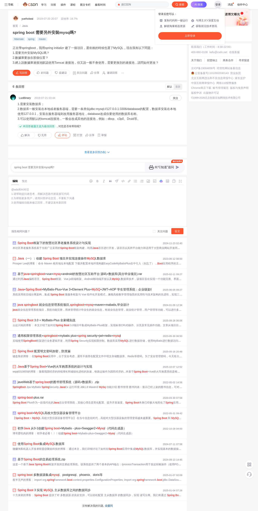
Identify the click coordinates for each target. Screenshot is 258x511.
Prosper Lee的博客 (24, 263)
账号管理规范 (221, 87)
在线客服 (234, 52)
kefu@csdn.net (218, 52)
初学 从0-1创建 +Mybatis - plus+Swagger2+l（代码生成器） (72, 428)
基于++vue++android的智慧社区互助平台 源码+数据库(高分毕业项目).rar (80, 274)
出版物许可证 (211, 92)
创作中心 (242, 4)
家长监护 (240, 78)
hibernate (19, 39)
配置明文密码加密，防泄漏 (44, 351)
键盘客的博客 (21, 356)
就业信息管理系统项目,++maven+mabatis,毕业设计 (73, 304)
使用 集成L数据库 (41, 443)
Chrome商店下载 (201, 87)
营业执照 (235, 73)
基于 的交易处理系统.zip (41, 459)
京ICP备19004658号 (203, 68)
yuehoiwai (27, 18)
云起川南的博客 (22, 325)
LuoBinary (25, 97)
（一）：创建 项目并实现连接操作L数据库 (62, 258)
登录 (218, 4)
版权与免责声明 (239, 87)
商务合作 (228, 60)
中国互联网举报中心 (203, 82)
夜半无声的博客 (22, 479)
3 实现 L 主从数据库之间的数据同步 (54, 490)
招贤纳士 (212, 60)
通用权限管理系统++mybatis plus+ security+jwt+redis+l (69, 335)
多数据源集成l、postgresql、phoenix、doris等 (60, 474)
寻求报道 (244, 60)
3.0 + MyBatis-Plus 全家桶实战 (46, 320)
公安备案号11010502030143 (212, 73)
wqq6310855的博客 (24, 371)
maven (42, 39)
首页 (15, 25)
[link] (15, 25)
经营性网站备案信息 (229, 68)
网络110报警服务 (226, 82)
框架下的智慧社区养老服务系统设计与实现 (54, 243)
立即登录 (190, 35)
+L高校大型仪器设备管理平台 (49, 413)
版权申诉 (196, 92)
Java (25, 25)
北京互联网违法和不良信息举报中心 (212, 78)
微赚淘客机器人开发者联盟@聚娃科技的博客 (39, 448)
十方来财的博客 (22, 495)
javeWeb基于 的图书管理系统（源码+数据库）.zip (58, 382)
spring (31, 39)
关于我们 (196, 60)
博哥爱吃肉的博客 (23, 433)
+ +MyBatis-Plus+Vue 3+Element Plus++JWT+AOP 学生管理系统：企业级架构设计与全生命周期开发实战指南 (107, 289)
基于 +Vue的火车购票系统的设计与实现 (55, 366)
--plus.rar (31, 397)
